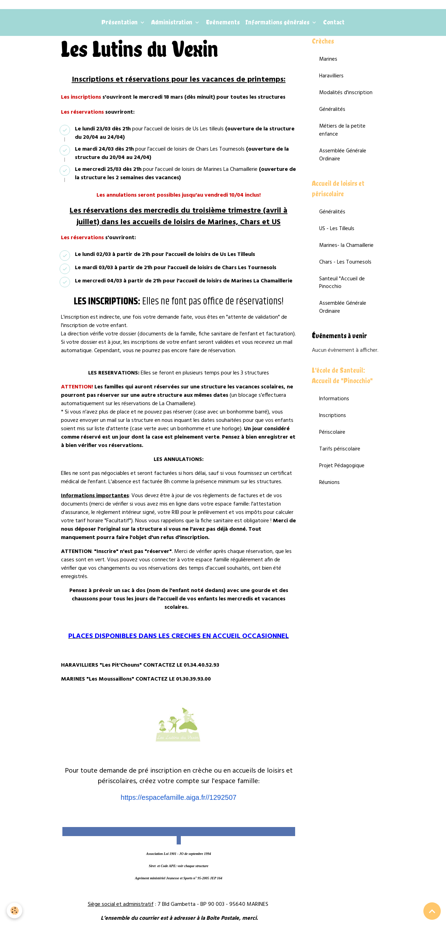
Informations (334, 409)
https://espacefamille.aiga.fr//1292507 (178, 799)
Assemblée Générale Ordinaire (343, 160)
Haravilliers (331, 79)
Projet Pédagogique (342, 477)
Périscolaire (332, 443)
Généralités (332, 113)
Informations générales (278, 24)
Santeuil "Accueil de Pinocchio (342, 291)
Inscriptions (332, 426)
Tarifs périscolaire (340, 460)
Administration (172, 24)
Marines (328, 62)
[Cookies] (15, 910)
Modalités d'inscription (346, 96)
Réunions (329, 494)
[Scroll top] (432, 911)
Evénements (223, 24)
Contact (334, 24)
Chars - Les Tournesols (345, 269)
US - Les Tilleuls (337, 235)
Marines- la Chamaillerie (346, 252)
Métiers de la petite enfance (342, 135)
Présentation (120, 24)
